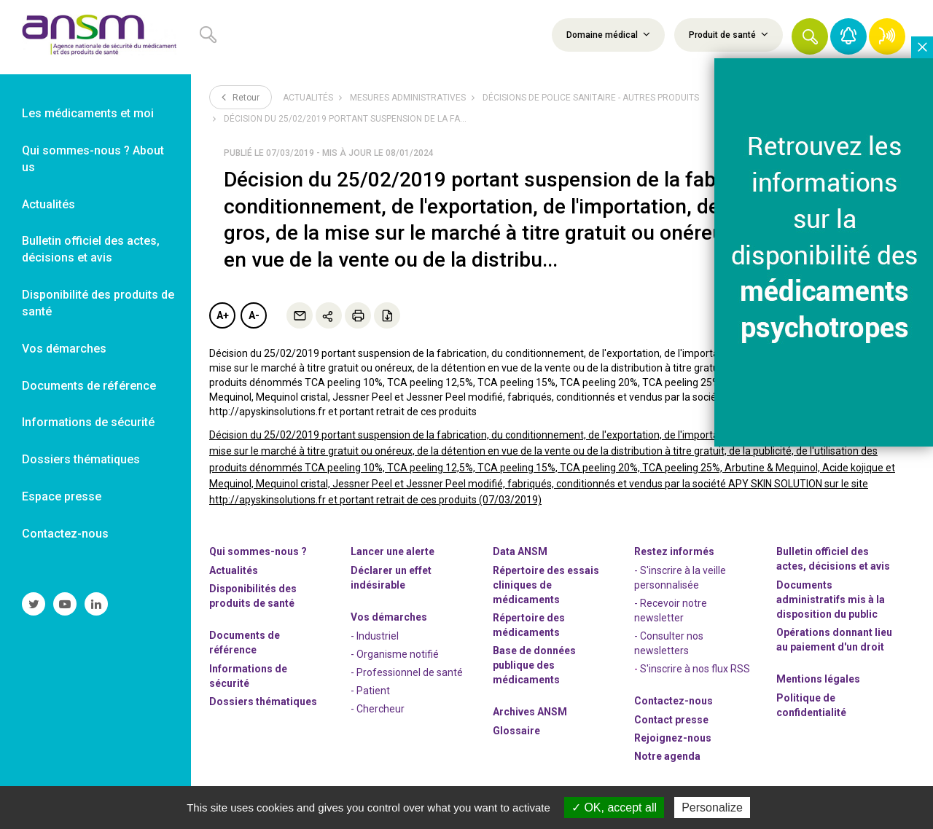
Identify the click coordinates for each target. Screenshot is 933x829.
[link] (95, 37)
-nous (672, 738)
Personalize (712, 807)
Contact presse (671, 720)
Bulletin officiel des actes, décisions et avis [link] (91, 249)
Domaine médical (608, 34)
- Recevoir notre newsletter (670, 610)
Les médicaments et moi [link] (88, 113)
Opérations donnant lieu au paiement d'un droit (834, 639)
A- (254, 315)
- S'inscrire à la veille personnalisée (680, 578)
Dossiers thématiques (263, 701)
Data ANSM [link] (520, 551)
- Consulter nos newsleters (668, 643)
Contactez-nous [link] (65, 534)
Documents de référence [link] (89, 386)
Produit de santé (728, 34)
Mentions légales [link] (818, 679)
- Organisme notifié (395, 654)
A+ (222, 315)
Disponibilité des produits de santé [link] (98, 303)
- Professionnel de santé (407, 672)
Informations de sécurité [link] (88, 422)
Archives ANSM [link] (530, 712)
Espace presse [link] (61, 496)
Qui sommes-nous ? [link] (258, 551)
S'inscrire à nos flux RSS (695, 669)
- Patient (370, 690)
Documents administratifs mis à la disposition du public (830, 599)
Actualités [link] (48, 204)
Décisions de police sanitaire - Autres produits (591, 98)
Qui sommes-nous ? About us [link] (93, 159)
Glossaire (516, 730)
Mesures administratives (408, 98)
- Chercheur (378, 709)
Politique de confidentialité (811, 705)
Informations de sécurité (248, 676)
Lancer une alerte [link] (392, 551)
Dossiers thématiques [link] (81, 459)
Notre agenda (667, 756)
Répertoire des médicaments (529, 625)
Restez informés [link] (674, 551)
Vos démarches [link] (64, 348)
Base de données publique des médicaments (534, 665)
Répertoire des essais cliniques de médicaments (546, 585)
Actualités (308, 98)
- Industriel (375, 636)
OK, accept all (614, 807)
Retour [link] (240, 97)
